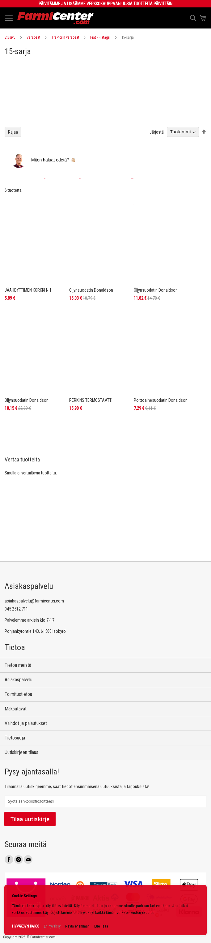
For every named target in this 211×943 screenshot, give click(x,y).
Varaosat (33, 37)
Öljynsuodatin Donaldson (91, 290)
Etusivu (10, 37)
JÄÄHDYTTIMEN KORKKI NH (28, 290)
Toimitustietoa (18, 694)
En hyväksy (52, 926)
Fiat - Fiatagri (100, 37)
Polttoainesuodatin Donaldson (161, 400)
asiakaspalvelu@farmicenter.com (34, 601)
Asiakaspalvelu (18, 680)
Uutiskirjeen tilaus (21, 752)
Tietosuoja (15, 738)
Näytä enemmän (77, 926)
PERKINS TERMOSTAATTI (90, 400)
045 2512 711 (16, 609)
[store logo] (55, 18)
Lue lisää (101, 926)
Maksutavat (16, 709)
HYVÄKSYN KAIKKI (25, 926)
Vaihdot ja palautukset (26, 723)
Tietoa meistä (18, 665)
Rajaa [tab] (13, 132)
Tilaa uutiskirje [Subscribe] (30, 819)
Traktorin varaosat (65, 37)
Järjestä (157, 131)
